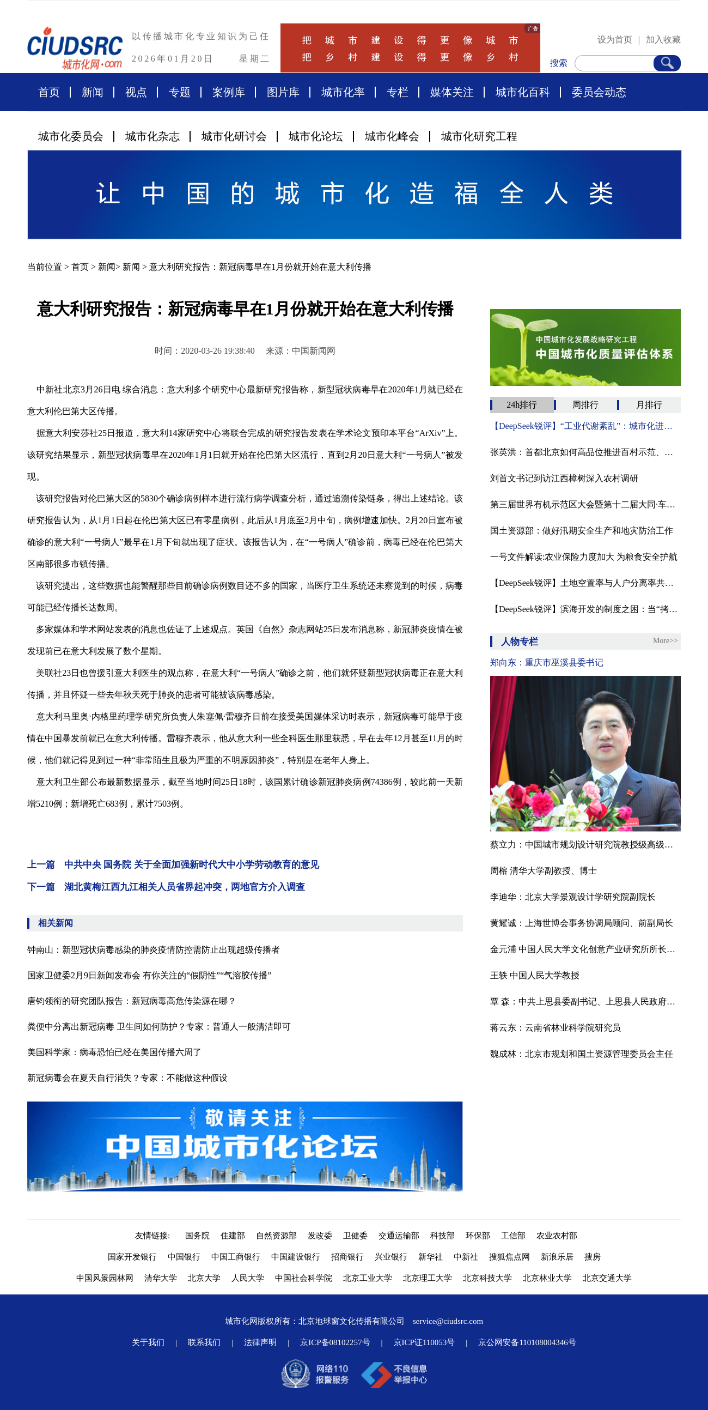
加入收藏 (663, 39)
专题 (180, 92)
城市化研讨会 (234, 136)
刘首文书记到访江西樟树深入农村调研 (564, 478)
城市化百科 (523, 92)
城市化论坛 (316, 136)
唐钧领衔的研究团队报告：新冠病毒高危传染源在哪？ (131, 1001)
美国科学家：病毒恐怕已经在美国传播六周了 (114, 1052)
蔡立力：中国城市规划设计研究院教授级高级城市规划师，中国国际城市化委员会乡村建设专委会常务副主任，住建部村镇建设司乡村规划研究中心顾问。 (585, 844)
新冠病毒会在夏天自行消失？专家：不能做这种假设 (127, 1077)
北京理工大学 (427, 1278)
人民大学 (247, 1278)
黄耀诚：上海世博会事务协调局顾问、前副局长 (581, 923)
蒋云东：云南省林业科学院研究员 (555, 1027)
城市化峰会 (392, 136)
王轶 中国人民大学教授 (534, 975)
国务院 (197, 1235)
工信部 (513, 1235)
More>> (665, 641)
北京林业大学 (547, 1278)
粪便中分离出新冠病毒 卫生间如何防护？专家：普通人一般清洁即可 (159, 1026)
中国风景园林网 (104, 1278)
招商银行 (347, 1256)
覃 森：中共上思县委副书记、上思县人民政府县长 (585, 1001)
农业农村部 (556, 1235)
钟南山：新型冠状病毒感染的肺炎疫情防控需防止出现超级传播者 (153, 949)
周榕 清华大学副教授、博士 (543, 870)
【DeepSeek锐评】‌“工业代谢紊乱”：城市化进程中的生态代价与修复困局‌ (585, 426)
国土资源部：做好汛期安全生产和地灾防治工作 (581, 530)
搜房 (592, 1256)
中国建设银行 (295, 1256)
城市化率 (343, 92)
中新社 (466, 1256)
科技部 (442, 1235)
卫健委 (355, 1235)
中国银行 (184, 1256)
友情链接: (154, 1235)
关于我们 (148, 1342)
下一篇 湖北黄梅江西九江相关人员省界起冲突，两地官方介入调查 (166, 887)
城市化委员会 (70, 136)
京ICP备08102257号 (335, 1342)
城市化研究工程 (479, 136)
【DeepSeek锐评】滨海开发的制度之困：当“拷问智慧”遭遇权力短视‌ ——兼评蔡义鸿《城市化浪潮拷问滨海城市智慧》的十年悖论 (585, 609)
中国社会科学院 (303, 1278)
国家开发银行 (132, 1256)
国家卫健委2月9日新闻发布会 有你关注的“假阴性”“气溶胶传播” (149, 975)
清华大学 (160, 1278)
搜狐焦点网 (509, 1256)
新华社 (430, 1256)
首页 (49, 92)
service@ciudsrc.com (448, 1321)
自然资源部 (276, 1235)
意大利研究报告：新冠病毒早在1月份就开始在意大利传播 (260, 266)
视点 (136, 92)
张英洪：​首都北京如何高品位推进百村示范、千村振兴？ (585, 452)
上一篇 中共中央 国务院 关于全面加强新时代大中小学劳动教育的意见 (173, 865)
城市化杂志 (152, 136)
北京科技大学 (487, 1278)
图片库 (283, 92)
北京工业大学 (367, 1278)
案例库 (228, 92)
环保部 (478, 1235)
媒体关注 (452, 92)
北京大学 (204, 1278)
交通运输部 (399, 1235)
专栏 (397, 92)
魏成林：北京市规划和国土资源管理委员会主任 (581, 1053)
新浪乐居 (557, 1256)
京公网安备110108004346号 (527, 1342)
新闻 (92, 92)
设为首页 (614, 39)
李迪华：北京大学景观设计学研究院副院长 (573, 896)
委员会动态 (599, 92)
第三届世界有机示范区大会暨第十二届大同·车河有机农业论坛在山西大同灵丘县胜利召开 (585, 504)
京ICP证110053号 (424, 1342)
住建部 (233, 1235)
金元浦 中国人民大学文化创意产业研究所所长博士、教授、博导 (585, 949)
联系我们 (204, 1342)
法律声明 (260, 1342)
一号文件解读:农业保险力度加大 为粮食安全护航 (584, 556)
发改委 (320, 1235)
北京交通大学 (607, 1278)
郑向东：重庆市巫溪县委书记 (546, 662)
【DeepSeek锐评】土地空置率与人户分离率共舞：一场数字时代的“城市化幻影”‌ (585, 583)
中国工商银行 (235, 1256)
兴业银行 (391, 1256)
